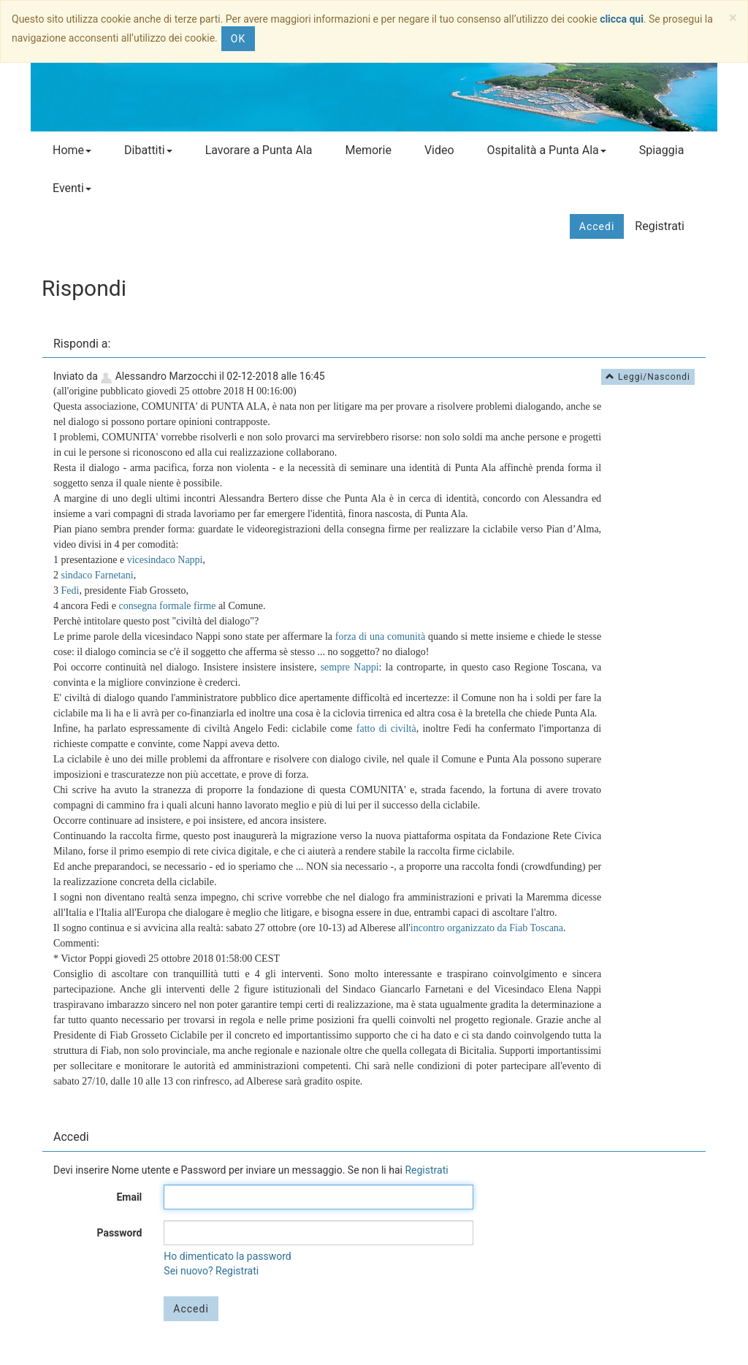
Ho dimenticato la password (227, 1256)
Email (129, 1197)
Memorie (368, 150)
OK (238, 39)
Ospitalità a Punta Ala (546, 150)
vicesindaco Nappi (165, 559)
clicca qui (622, 19)
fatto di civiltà (386, 728)
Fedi (70, 590)
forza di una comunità (380, 636)
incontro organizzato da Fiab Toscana (487, 927)
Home (72, 150)
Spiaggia (661, 150)
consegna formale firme (166, 605)
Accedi (597, 226)
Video (439, 150)
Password (119, 1233)
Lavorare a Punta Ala (259, 150)
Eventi (72, 188)
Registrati (659, 226)
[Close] (733, 18)
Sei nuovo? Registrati (211, 1271)
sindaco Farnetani (97, 575)
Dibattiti (148, 150)
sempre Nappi (350, 667)
